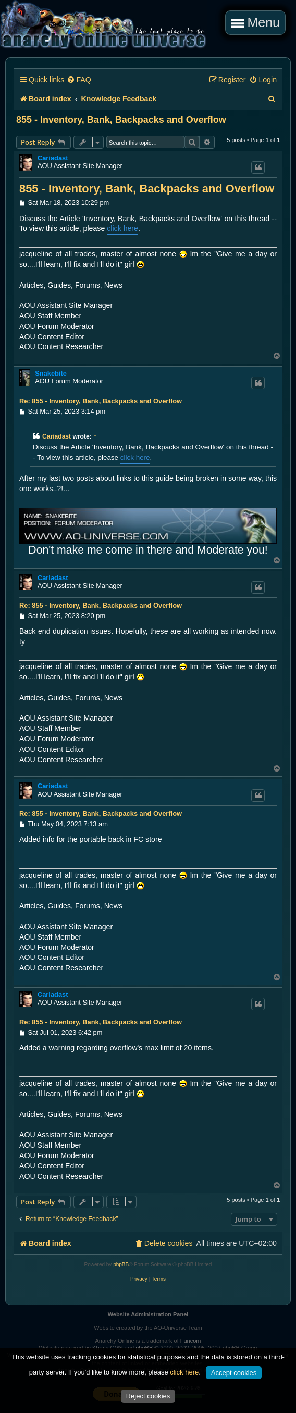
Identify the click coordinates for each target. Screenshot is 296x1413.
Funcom (190, 1341)
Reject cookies (148, 1396)
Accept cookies (233, 1373)
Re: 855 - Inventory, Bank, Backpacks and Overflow (100, 401)
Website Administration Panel (148, 1314)
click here (122, 228)
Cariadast (53, 158)
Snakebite (51, 373)
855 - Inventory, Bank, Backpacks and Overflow (121, 119)
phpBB (121, 1264)
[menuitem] (79, 80)
